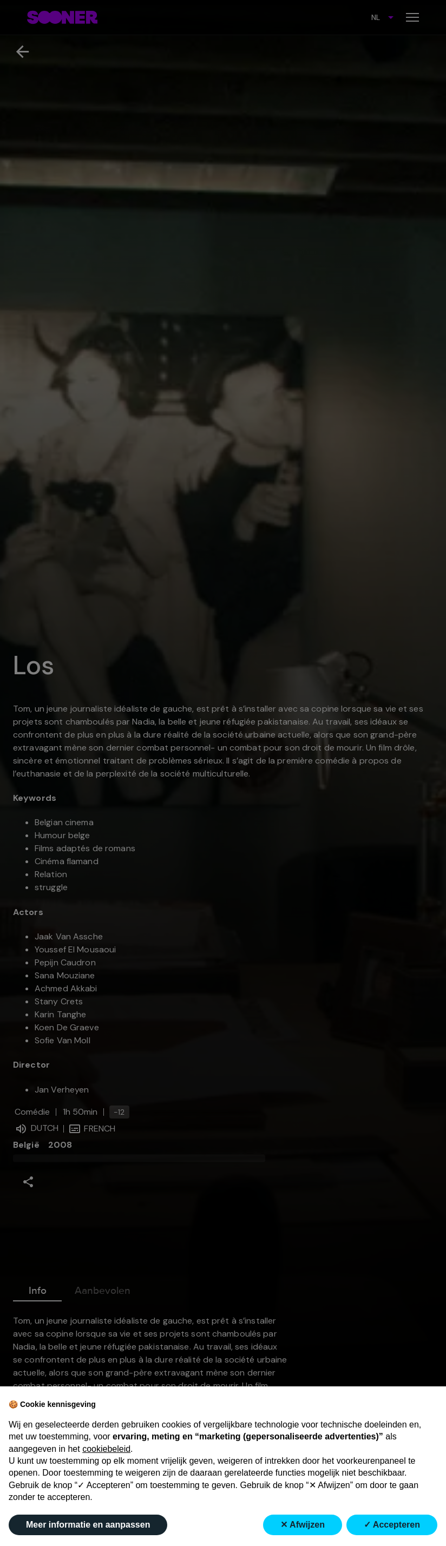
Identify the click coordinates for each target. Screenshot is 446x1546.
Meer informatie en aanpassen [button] (88, 1524)
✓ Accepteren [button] (392, 1524)
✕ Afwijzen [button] (302, 1524)
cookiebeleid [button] (106, 1448)
